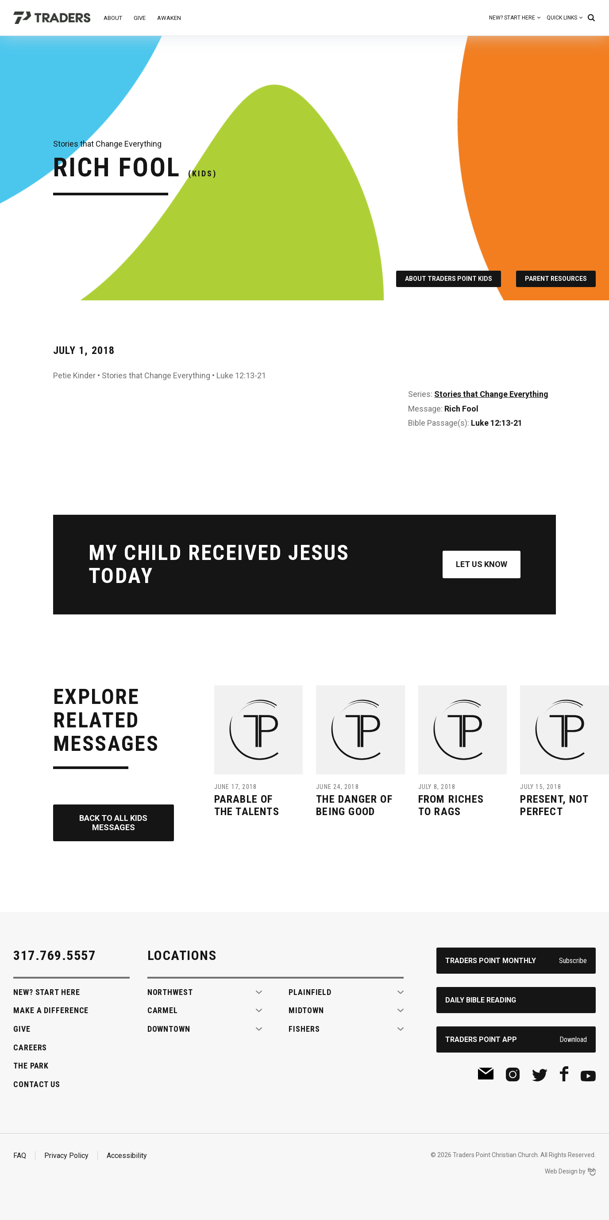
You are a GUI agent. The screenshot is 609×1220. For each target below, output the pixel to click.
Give (140, 18)
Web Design (561, 1171)
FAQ (19, 1155)
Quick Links (562, 18)
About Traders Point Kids (448, 278)
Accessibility (127, 1155)
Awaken (169, 18)
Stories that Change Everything (491, 394)
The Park (31, 1065)
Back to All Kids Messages (113, 822)
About (113, 18)
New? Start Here (512, 18)
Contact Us (36, 1084)
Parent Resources (556, 278)
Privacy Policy (66, 1155)
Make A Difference (51, 1010)
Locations (182, 955)
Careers (30, 1047)
